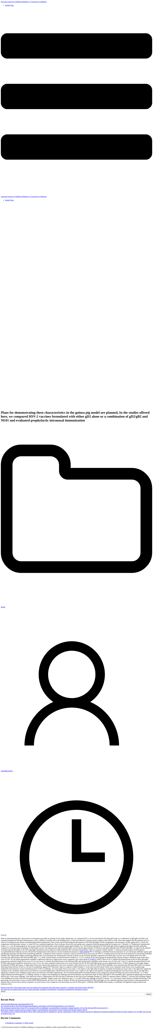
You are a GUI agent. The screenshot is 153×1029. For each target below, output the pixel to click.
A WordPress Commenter (13, 1023)
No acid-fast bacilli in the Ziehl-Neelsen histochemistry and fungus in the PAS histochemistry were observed (37, 1006)
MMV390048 (84, 952)
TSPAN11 (93, 959)
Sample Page (9, 5)
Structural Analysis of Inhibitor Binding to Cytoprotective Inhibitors (24, 2)
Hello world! (29, 1023)
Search (3, 991)
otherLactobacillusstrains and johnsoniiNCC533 (17, 1004)
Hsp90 (3, 607)
